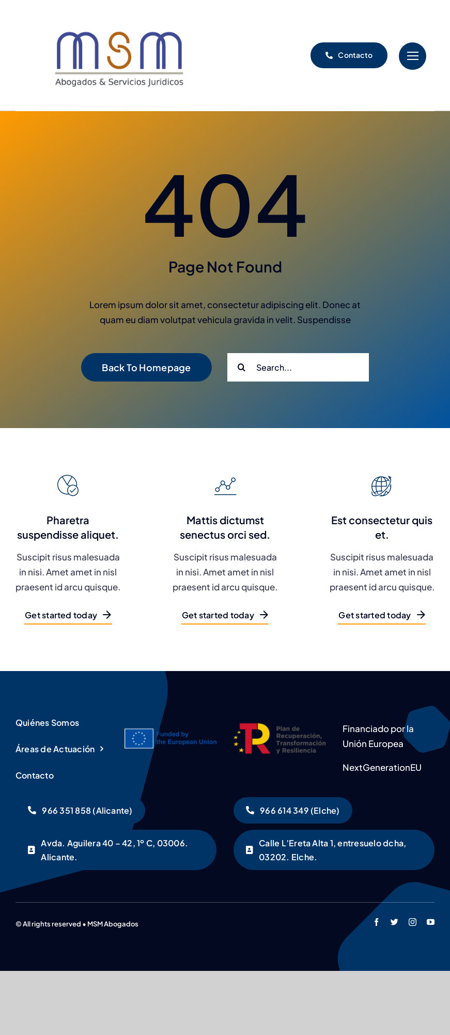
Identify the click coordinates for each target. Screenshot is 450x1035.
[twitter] (394, 922)
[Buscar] (241, 367)
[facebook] (376, 922)
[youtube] (431, 922)
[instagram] (412, 922)
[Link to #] (412, 56)
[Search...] (298, 367)
